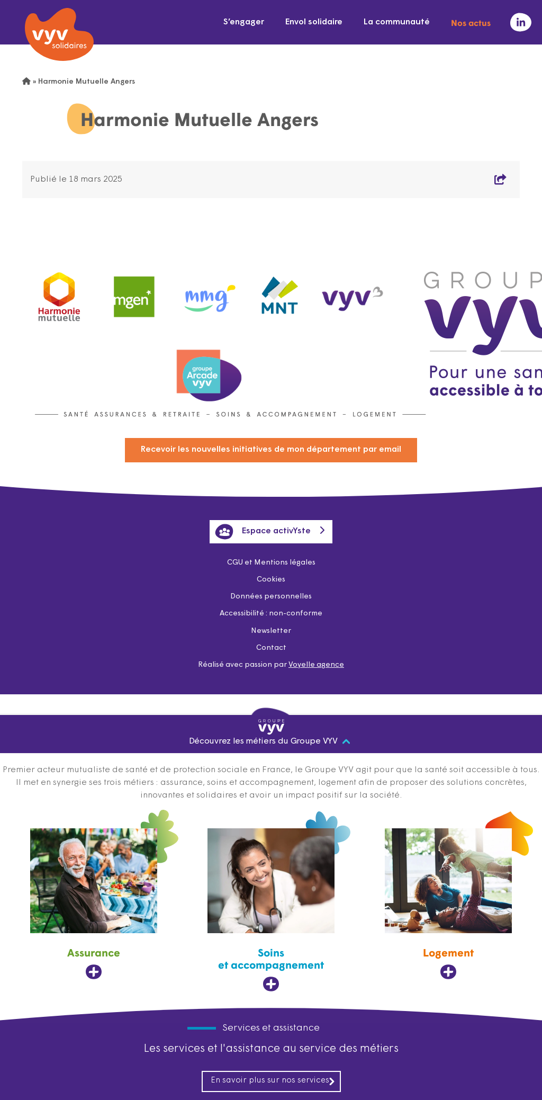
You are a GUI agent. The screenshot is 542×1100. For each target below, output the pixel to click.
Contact (271, 648)
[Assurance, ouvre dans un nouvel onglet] (93, 904)
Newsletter (271, 631)
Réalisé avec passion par (271, 665)
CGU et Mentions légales (271, 563)
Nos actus (471, 22)
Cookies (271, 580)
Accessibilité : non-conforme (271, 614)
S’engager (243, 22)
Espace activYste (263, 532)
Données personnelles (271, 597)
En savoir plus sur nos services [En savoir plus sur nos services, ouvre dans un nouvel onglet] (273, 1081)
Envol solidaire (313, 22)
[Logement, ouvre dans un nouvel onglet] (448, 904)
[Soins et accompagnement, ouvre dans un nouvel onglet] (271, 910)
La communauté (397, 22)
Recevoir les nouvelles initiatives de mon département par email (271, 449)
